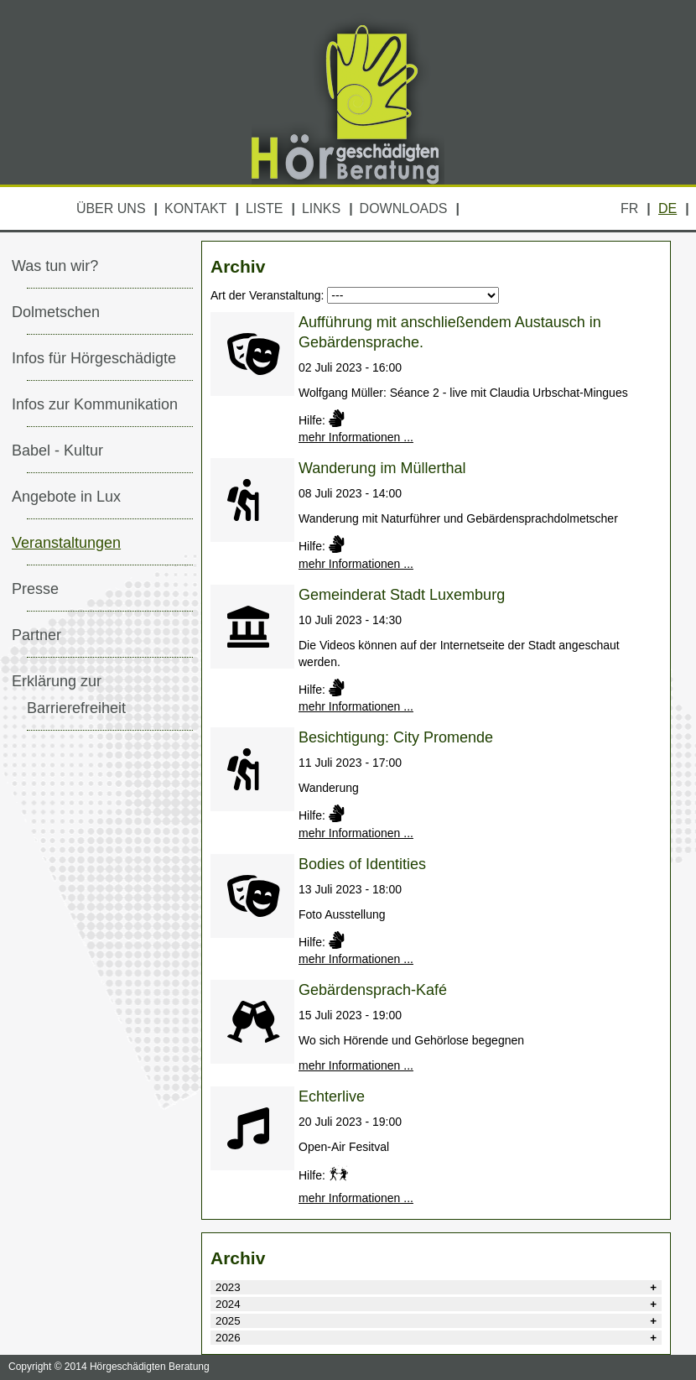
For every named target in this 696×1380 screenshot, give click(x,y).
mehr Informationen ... (356, 437)
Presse (35, 589)
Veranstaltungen (66, 542)
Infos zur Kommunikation (95, 404)
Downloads (404, 208)
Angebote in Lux (66, 496)
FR (629, 208)
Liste (264, 208)
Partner (36, 635)
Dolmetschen (56, 312)
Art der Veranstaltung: (267, 295)
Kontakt (195, 208)
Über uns (111, 208)
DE (667, 208)
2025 (228, 1321)
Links (321, 208)
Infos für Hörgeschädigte (94, 358)
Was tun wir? (55, 266)
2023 (228, 1287)
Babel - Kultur (57, 450)
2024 (228, 1304)
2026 (228, 1337)
